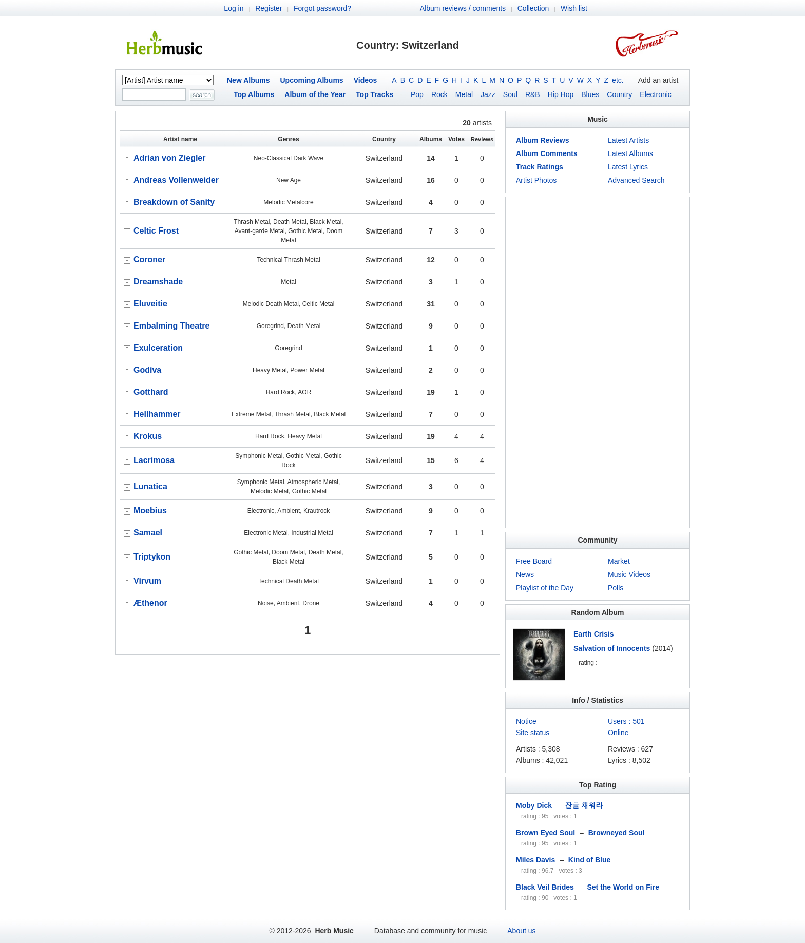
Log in (233, 8)
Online (618, 732)
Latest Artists (628, 140)
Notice (526, 721)
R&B (532, 94)
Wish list (574, 8)
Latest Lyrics (628, 167)
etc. (618, 80)
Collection (533, 8)
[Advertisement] (598, 362)
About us (521, 931)
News (525, 574)
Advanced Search (636, 180)
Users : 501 (626, 721)
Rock (439, 94)
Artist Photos (536, 180)
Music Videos (629, 574)
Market (619, 561)
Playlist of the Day (544, 588)
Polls (615, 588)
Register (268, 8)
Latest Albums (630, 153)
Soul (510, 94)
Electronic (655, 94)
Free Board (534, 561)
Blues (590, 94)
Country (619, 94)
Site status (532, 732)
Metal (464, 94)
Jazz (488, 94)
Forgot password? (322, 8)
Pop (417, 94)
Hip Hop (561, 94)
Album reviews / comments (463, 8)
